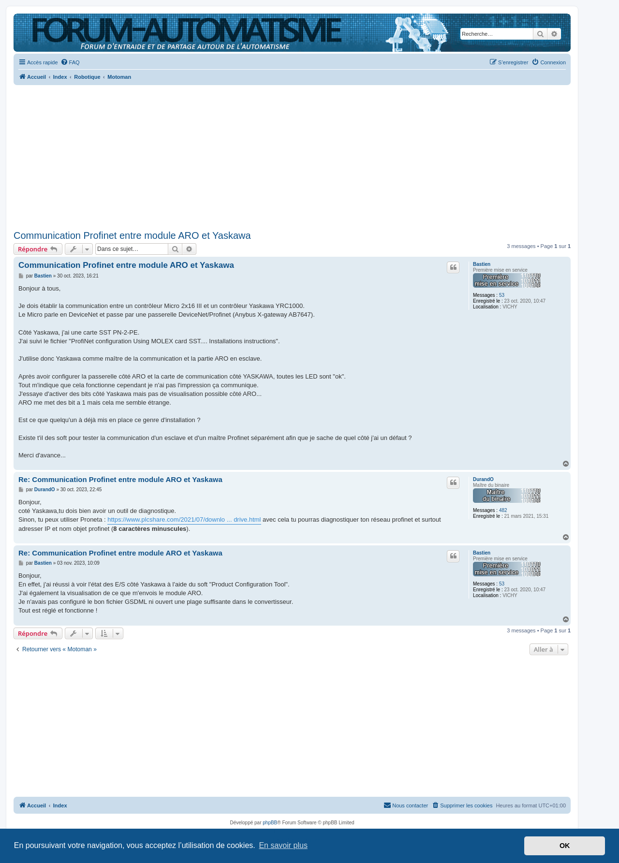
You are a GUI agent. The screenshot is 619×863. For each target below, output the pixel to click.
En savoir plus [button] (283, 845)
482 (503, 510)
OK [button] (565, 845)
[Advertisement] (292, 154)
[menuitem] (70, 62)
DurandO (483, 479)
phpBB (270, 822)
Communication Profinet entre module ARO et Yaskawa (132, 235)
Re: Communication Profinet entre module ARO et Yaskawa (120, 479)
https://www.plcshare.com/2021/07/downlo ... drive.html (184, 519)
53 (501, 295)
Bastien (481, 264)
